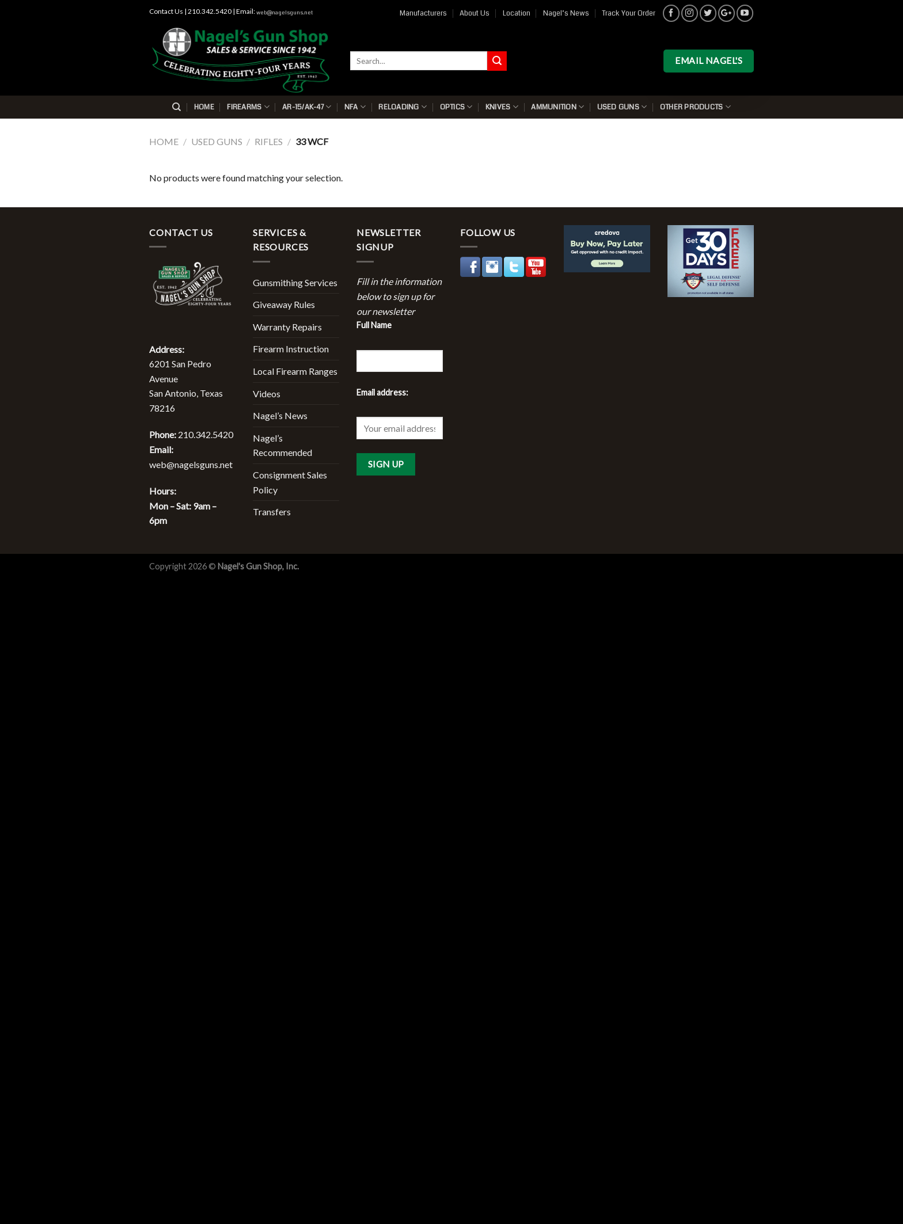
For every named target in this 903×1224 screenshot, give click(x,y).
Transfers (272, 511)
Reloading (402, 106)
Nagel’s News (566, 13)
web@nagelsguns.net (284, 13)
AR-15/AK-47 (306, 106)
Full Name (374, 325)
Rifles (269, 141)
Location (516, 13)
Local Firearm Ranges (295, 371)
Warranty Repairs (287, 326)
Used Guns (622, 106)
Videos (266, 393)
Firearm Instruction (291, 348)
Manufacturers (423, 13)
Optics (456, 106)
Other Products (695, 106)
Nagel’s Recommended (282, 445)
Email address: (382, 392)
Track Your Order (628, 13)
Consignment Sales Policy (290, 482)
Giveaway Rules (284, 304)
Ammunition (557, 106)
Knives (501, 106)
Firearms (248, 106)
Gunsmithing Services (295, 282)
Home (204, 107)
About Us (475, 13)
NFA (355, 106)
